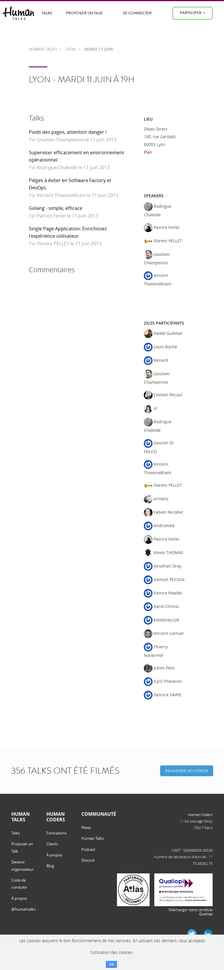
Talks (47, 13)
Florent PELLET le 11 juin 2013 (69, 243)
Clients (52, 843)
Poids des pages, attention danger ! (67, 132)
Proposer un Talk (84, 13)
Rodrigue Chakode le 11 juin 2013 (73, 167)
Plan (148, 152)
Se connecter (137, 13)
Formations (56, 833)
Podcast (88, 849)
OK (111, 964)
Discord (87, 860)
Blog (50, 865)
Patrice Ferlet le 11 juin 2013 (67, 215)
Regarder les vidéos (186, 771)
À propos (19, 898)
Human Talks (92, 838)
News (86, 827)
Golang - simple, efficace (55, 208)
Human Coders (200, 814)
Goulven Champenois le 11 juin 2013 (76, 139)
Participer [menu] (191, 13)
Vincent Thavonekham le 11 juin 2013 (77, 195)
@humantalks (23, 909)
